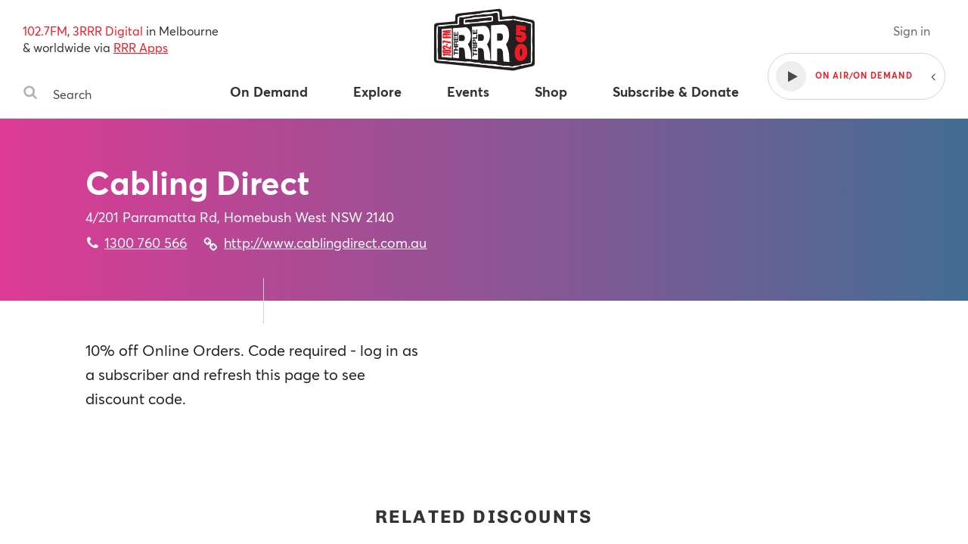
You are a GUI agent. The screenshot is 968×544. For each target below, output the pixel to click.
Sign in (911, 31)
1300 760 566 (145, 242)
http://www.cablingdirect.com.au (325, 242)
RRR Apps (140, 47)
